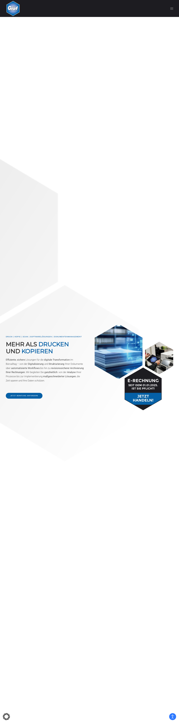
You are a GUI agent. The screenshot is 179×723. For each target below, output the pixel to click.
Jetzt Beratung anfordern (24, 396)
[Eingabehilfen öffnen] (172, 716)
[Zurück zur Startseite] (13, 8)
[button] (171, 8)
